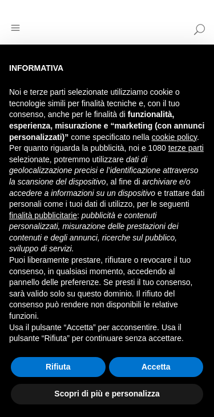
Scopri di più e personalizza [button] (106, 393)
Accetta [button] (156, 366)
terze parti (186, 148)
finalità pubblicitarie (43, 215)
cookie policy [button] (174, 137)
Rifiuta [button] (58, 366)
